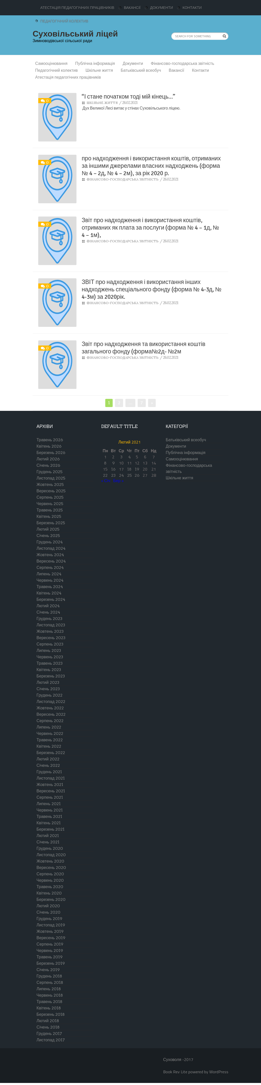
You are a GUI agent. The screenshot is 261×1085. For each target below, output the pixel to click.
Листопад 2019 (50, 925)
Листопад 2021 (50, 778)
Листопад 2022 (50, 701)
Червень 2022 (49, 733)
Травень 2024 (49, 586)
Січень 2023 (48, 688)
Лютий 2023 (47, 682)
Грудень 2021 (49, 771)
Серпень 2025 (49, 497)
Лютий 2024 (47, 605)
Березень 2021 (50, 829)
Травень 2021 (49, 816)
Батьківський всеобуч (141, 70)
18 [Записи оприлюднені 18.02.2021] (129, 469)
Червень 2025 (49, 503)
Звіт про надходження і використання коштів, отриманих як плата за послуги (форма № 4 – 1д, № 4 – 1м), (150, 228)
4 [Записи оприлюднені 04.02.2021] (129, 457)
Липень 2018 (48, 988)
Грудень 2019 (49, 918)
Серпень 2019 (49, 944)
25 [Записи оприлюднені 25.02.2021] (129, 475)
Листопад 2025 (50, 478)
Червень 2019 (49, 950)
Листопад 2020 (51, 854)
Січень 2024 (48, 612)
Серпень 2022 (49, 720)
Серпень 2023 (49, 644)
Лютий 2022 (47, 759)
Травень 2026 (49, 439)
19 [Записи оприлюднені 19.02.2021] (137, 469)
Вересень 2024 (51, 561)
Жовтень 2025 (50, 484)
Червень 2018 (49, 995)
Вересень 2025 (50, 490)
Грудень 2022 (49, 695)
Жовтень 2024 (50, 554)
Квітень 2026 (48, 446)
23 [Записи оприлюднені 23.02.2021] (113, 475)
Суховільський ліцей (75, 33)
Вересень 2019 (50, 937)
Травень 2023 (49, 663)
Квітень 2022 (48, 746)
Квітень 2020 (49, 893)
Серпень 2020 (50, 874)
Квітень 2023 (48, 669)
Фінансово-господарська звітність (182, 63)
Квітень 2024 (48, 593)
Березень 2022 (50, 752)
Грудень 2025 (49, 471)
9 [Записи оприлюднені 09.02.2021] (113, 463)
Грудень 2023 (49, 618)
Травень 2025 (49, 510)
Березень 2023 (50, 676)
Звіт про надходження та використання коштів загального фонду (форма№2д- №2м (143, 347)
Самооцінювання (51, 63)
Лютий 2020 (48, 905)
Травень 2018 (49, 1001)
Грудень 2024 (49, 542)
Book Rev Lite (175, 1072)
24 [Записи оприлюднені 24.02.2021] (121, 475)
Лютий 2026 (47, 459)
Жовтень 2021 (49, 784)
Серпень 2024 (50, 567)
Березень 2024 (50, 599)
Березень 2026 (50, 452)
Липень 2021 (48, 803)
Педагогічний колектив (64, 21)
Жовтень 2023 (50, 631)
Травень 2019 (49, 957)
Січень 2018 (48, 1027)
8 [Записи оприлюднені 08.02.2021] (105, 463)
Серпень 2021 (49, 797)
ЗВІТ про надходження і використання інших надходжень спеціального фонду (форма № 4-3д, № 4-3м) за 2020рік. (151, 289)
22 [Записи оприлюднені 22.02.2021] (105, 475)
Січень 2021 (47, 842)
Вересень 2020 (51, 867)
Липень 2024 (48, 573)
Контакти (192, 7)
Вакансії (132, 7)
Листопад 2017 (50, 1040)
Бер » (118, 480)
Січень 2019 (48, 969)
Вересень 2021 (50, 791)
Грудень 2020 (49, 848)
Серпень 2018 (49, 982)
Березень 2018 (50, 1014)
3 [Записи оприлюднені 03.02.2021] (121, 457)
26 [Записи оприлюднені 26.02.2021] (137, 475)
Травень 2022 (49, 739)
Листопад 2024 (50, 548)
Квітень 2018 (48, 1008)
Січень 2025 (48, 535)
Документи (161, 7)
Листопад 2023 (50, 625)
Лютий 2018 (47, 1020)
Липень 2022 (48, 727)
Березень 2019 (50, 963)
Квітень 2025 (48, 516)
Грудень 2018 (49, 976)
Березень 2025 (50, 522)
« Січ (105, 480)
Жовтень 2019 (49, 931)
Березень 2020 (51, 899)
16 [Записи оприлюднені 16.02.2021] (113, 469)
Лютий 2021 (47, 835)
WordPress (218, 1072)
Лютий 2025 (47, 529)
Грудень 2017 (49, 1033)
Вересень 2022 (50, 714)
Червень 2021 (49, 810)
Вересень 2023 (50, 637)
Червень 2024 (49, 580)
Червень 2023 (49, 656)
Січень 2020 (48, 912)
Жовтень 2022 (50, 708)
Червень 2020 (50, 880)
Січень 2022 (48, 765)
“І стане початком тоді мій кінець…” (128, 96)
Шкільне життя (99, 70)
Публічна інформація (95, 63)
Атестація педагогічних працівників (77, 7)
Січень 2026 (48, 465)
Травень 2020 (49, 886)
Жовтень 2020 (50, 861)
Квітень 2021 (48, 822)
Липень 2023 (48, 650)
